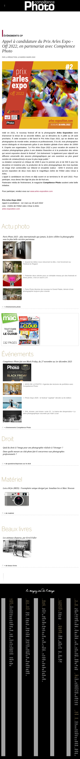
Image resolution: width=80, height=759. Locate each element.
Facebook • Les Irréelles (28, 629)
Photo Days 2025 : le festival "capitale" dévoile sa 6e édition (45, 395)
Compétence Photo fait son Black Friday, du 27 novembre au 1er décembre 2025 (36, 359)
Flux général (76, 602)
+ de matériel (7, 505)
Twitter (28, 643)
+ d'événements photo (10, 305)
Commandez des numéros (11, 607)
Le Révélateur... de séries (76, 629)
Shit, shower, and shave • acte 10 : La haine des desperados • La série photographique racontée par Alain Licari (48, 410)
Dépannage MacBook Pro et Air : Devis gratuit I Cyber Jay (60, 635)
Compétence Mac (60, 606)
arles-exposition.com (11, 209)
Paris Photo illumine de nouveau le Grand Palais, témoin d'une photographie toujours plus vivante (45, 289)
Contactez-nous (11, 639)
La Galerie (44, 631)
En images (44, 625)
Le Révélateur (44, 637)
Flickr (27, 649)
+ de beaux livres (8, 557)
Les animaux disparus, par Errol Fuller (19, 529)
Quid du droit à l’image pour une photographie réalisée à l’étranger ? (32, 444)
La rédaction (76, 719)
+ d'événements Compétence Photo (14, 425)
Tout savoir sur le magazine (44, 604)
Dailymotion (27, 656)
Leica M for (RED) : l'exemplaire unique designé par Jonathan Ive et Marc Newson (37, 481)
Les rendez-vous (77, 637)
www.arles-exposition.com (41, 191)
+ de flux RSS (76, 650)
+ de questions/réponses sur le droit (14, 457)
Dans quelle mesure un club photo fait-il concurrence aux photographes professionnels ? (39, 448)
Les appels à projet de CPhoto (44, 615)
